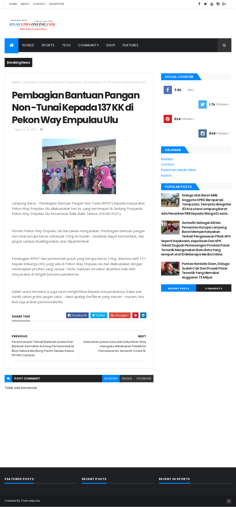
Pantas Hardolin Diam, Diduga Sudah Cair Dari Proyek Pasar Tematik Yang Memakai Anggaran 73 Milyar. (205, 270)
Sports (48, 45)
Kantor (166, 175)
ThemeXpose (30, 501)
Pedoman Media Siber (178, 170)
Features (130, 45)
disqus (127, 378)
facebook (144, 378)
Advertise (56, 4)
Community (88, 45)
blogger (110, 378)
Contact (39, 4)
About (25, 4)
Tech (66, 45)
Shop (110, 45)
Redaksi (167, 159)
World (28, 45)
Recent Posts (178, 288)
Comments (213, 288)
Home (13, 4)
